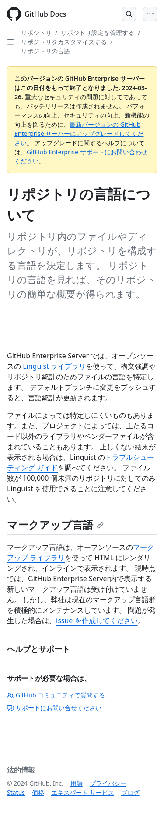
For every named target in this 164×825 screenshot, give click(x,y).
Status (16, 792)
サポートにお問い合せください (54, 708)
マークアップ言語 (55, 524)
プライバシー (108, 783)
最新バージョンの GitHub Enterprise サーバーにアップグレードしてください (78, 133)
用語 (76, 783)
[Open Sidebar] (10, 42)
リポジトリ (36, 32)
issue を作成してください (97, 620)
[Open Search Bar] (129, 14)
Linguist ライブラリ (54, 366)
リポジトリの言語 (45, 51)
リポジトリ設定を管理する (97, 32)
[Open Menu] (150, 14)
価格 (38, 792)
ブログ (130, 792)
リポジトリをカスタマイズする (64, 42)
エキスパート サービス (82, 792)
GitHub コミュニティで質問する (56, 695)
